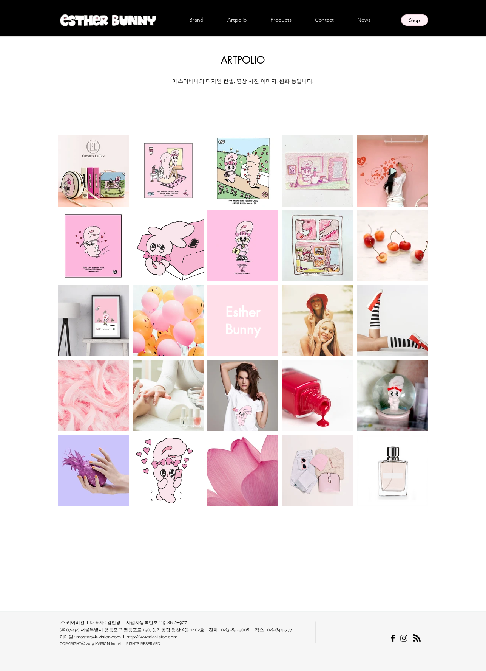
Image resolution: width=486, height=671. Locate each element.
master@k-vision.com (98, 637)
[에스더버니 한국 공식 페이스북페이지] (393, 638)
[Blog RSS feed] (417, 638)
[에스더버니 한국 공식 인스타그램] (404, 638)
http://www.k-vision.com (152, 637)
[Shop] (414, 20)
